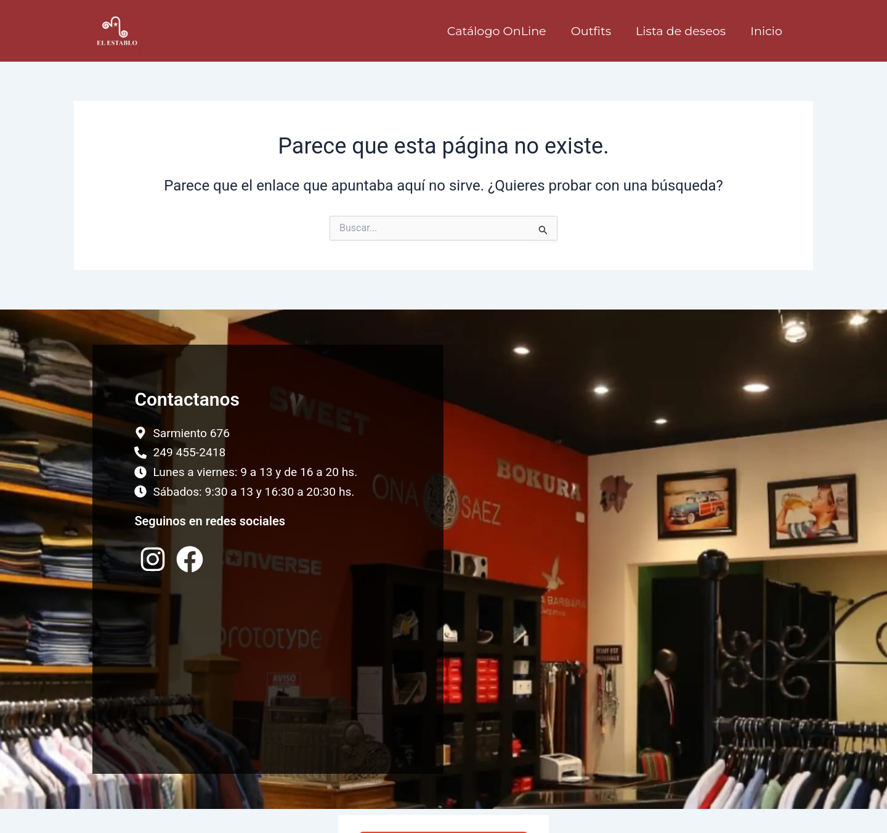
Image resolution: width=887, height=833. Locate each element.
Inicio (766, 30)
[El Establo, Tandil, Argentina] (619, 559)
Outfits (591, 30)
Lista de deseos (681, 30)
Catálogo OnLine (496, 30)
